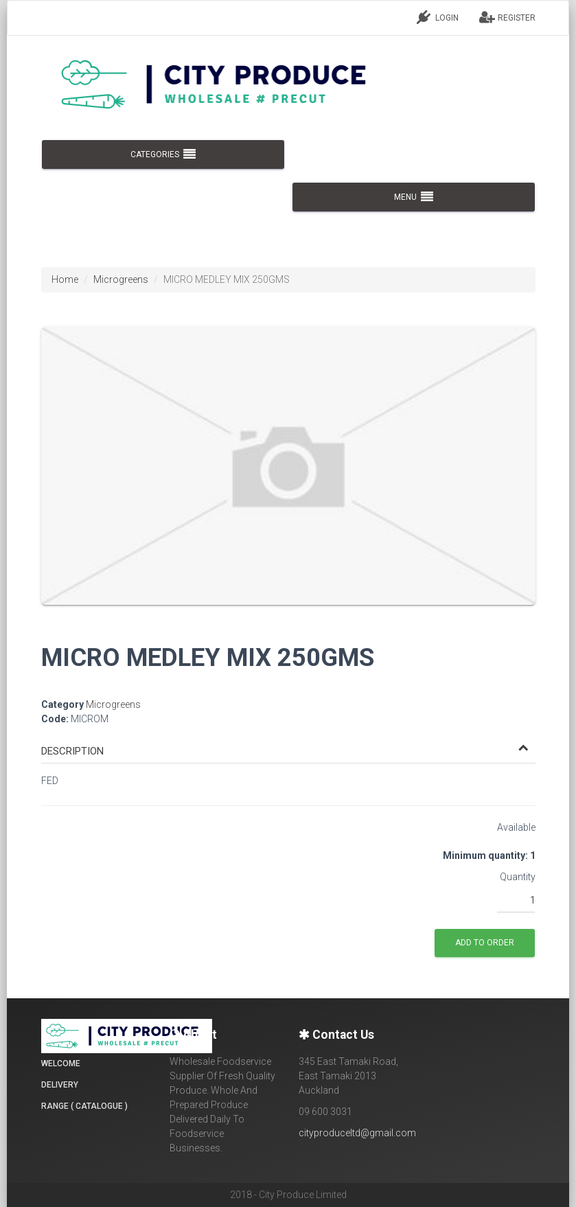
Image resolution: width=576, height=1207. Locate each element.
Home (64, 279)
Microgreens (120, 279)
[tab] (288, 744)
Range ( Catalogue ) (84, 1106)
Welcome (60, 1063)
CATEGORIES (162, 154)
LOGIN (438, 17)
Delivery (59, 1085)
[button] (285, 751)
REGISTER (507, 17)
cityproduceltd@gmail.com (357, 1132)
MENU (413, 197)
